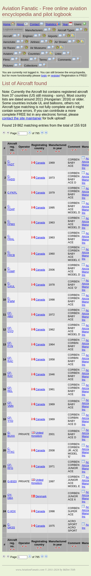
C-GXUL (11, 285)
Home (9, 24)
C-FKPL (12, 192)
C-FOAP (11, 207)
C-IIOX (11, 511)
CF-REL (10, 389)
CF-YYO (10, 419)
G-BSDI (12, 481)
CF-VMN (10, 404)
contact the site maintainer (22, 118)
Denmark (40, 496)
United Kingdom (37, 434)
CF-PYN (10, 344)
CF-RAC (10, 359)
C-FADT (10, 163)
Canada (40, 162)
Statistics (52, 24)
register (55, 75)
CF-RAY (10, 374)
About (22, 24)
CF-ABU (10, 314)
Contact (36, 24)
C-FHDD (11, 178)
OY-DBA (10, 496)
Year (67, 24)
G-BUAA (11, 434)
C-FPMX (11, 222)
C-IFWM (11, 300)
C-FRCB (11, 253)
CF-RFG (10, 466)
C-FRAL (10, 237)
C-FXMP (11, 270)
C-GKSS (11, 526)
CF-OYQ (10, 329)
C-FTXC (10, 450)
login (44, 75)
